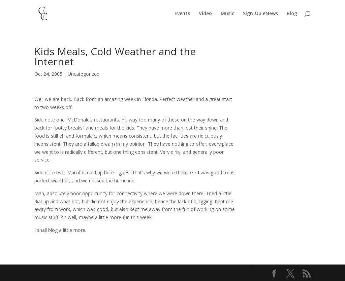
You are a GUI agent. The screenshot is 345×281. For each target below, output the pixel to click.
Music (227, 13)
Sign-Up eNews (260, 13)
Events (182, 13)
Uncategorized (83, 74)
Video (205, 13)
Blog (292, 13)
